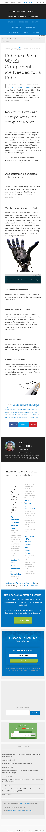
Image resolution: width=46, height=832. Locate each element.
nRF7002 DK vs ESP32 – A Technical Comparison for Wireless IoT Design (20, 772)
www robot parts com (15, 412)
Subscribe (24, 661)
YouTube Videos (31, 586)
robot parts (16, 404)
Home (6, 2)
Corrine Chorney (23, 804)
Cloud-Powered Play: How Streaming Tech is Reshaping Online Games (21, 755)
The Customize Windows (23, 7)
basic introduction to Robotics (22, 87)
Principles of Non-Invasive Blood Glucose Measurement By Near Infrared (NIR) (22, 781)
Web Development (13, 32)
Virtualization (16, 27)
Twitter (23, 425)
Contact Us (29, 2)
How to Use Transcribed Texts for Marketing (17, 763)
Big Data (35, 22)
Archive (13, 2)
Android (36, 32)
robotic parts (24, 404)
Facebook (13, 425)
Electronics (23, 22)
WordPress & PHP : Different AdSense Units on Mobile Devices (29, 544)
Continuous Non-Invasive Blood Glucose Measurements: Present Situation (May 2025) (21, 790)
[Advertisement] (16, 694)
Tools (19, 2)
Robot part (13, 409)
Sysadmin (11, 22)
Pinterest (33, 425)
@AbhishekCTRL (32, 457)
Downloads (30, 27)
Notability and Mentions (16, 811)
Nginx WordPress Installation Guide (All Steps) (15, 522)
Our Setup (29, 811)
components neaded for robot (18, 415)
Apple (26, 32)
